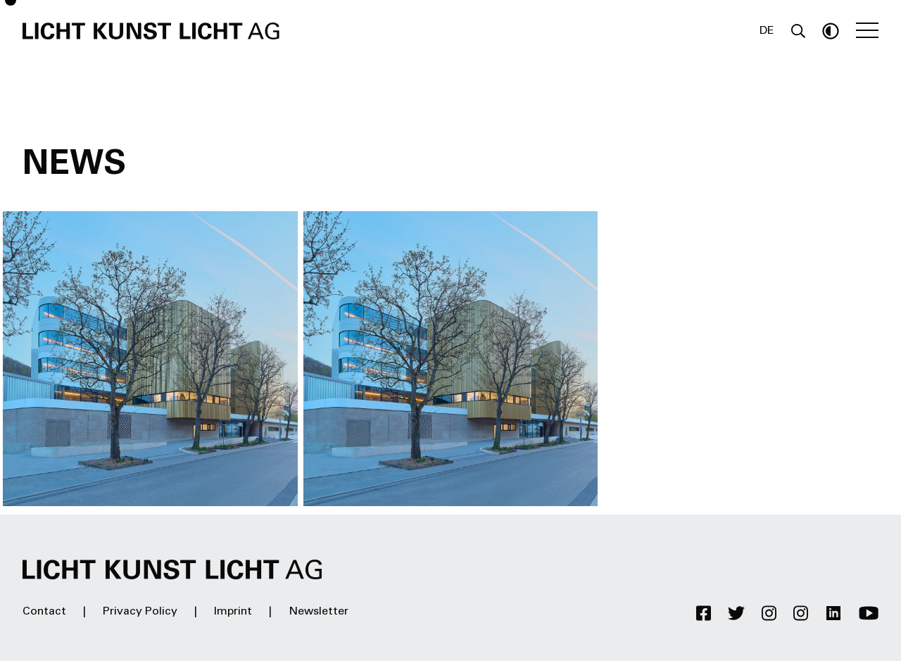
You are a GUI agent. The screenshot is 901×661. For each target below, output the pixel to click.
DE (767, 31)
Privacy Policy (140, 611)
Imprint (233, 611)
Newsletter (318, 611)
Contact (44, 611)
